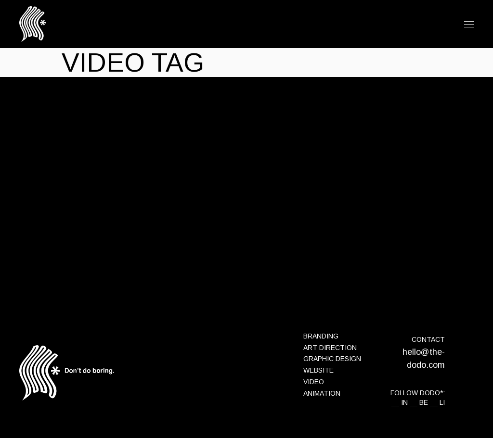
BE (423, 402)
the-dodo (160, 135)
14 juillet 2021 (82, 135)
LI (442, 402)
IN (404, 402)
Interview (125, 135)
